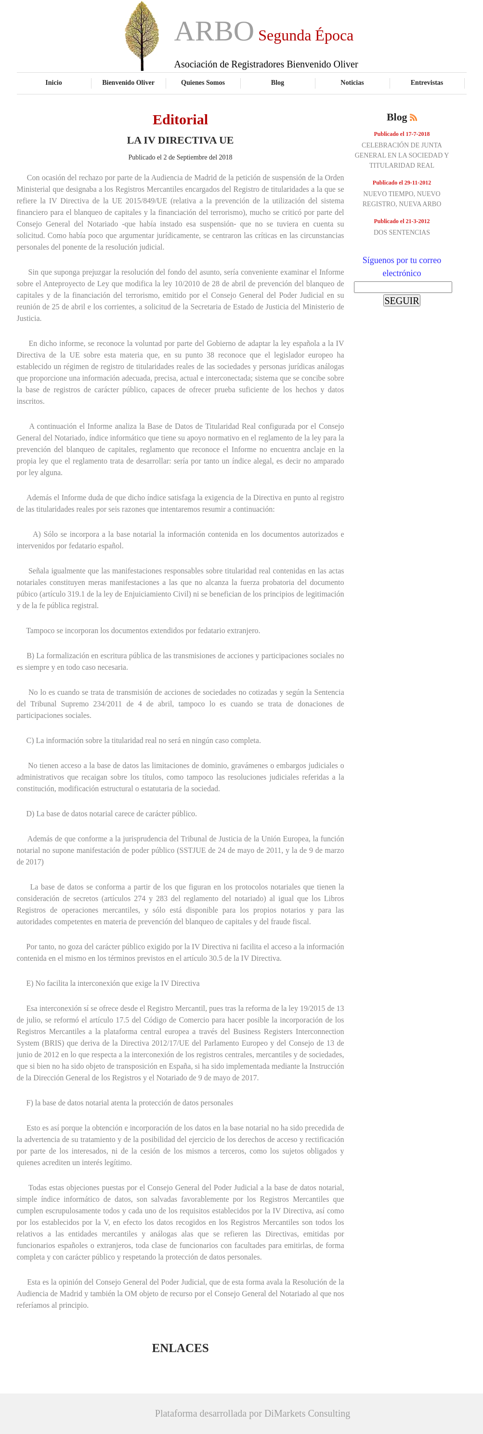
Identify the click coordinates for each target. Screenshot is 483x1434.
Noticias (352, 82)
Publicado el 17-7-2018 (402, 134)
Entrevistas (427, 82)
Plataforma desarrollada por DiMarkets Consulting (252, 1413)
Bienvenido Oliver (128, 82)
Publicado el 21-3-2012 (402, 221)
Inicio (53, 82)
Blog (277, 82)
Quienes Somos (203, 82)
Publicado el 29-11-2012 (402, 182)
